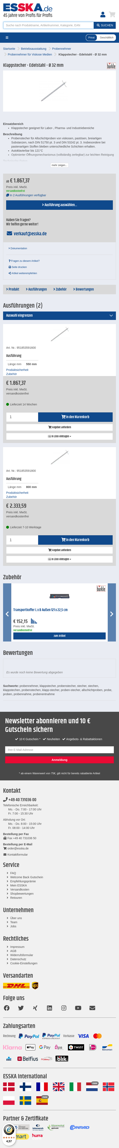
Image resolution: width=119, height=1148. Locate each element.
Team (13, 922)
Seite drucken (18, 267)
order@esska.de (16, 848)
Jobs (13, 926)
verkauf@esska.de (26, 234)
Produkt (12, 289)
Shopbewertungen (22, 893)
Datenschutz (18, 959)
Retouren (16, 897)
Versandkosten (19, 889)
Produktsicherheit (17, 370)
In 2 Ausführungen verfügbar (26, 195)
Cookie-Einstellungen (23, 963)
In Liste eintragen (59, 436)
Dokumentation (18, 248)
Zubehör (60, 289)
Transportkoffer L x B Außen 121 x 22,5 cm (40, 610)
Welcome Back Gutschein (26, 877)
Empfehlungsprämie (23, 881)
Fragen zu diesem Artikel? (24, 261)
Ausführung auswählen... (59, 205)
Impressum (17, 946)
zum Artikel (59, 636)
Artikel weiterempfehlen (23, 273)
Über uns (16, 918)
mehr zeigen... (59, 165)
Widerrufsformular (21, 955)
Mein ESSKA (18, 885)
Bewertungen (83, 289)
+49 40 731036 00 (19, 799)
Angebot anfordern (59, 427)
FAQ (13, 873)
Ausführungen (36, 289)
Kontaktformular (15, 854)
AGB (13, 951)
